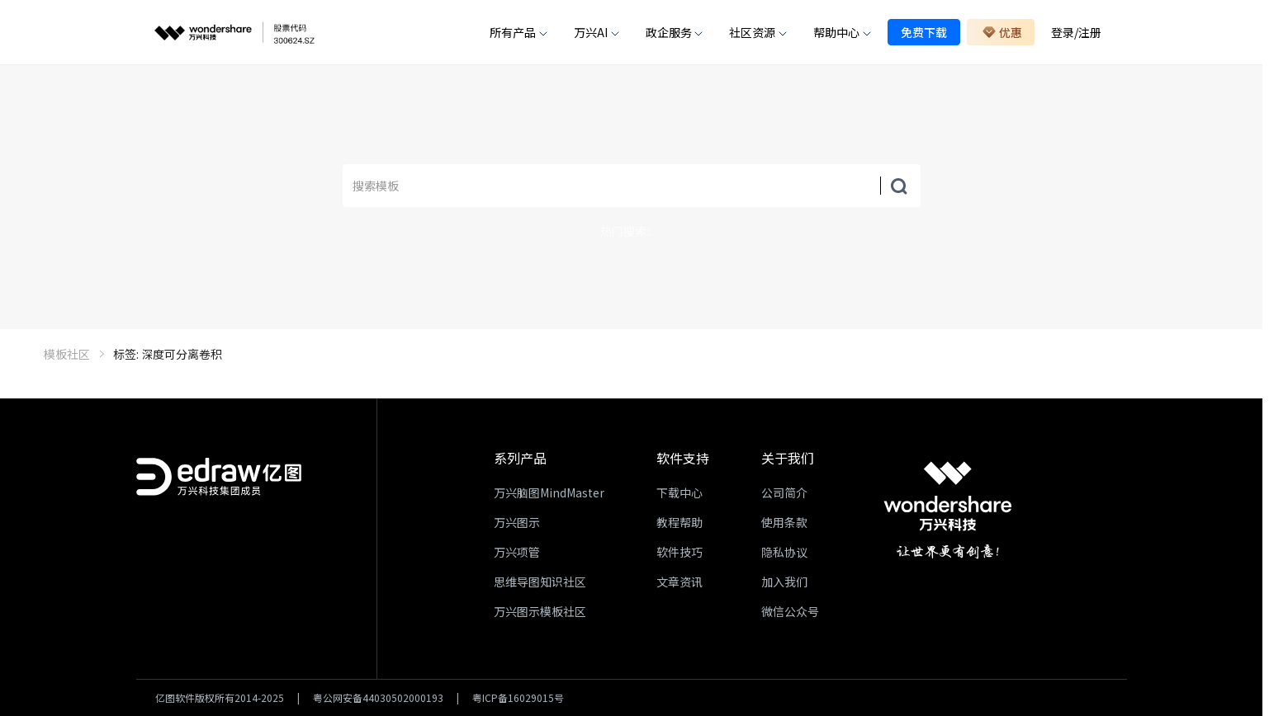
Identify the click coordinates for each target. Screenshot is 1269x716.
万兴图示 (517, 522)
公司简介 (784, 492)
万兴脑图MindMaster (549, 492)
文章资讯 (679, 581)
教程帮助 (679, 522)
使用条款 (784, 522)
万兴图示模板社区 (540, 611)
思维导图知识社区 (540, 581)
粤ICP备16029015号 (518, 698)
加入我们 (784, 581)
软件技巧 (679, 552)
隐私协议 (784, 552)
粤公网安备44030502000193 (378, 698)
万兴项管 (517, 552)
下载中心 (679, 492)
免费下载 (924, 32)
